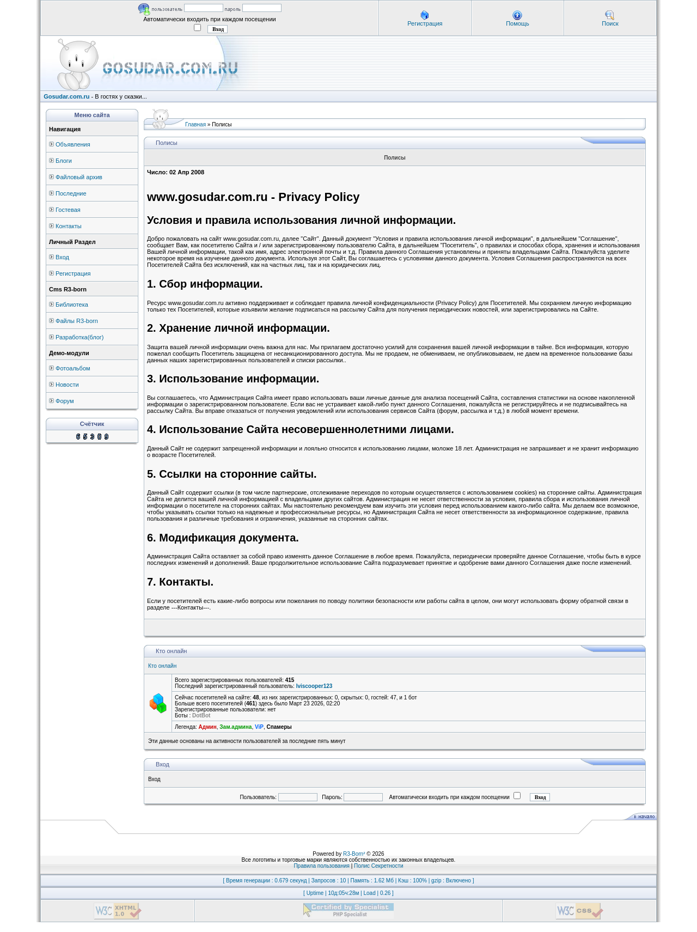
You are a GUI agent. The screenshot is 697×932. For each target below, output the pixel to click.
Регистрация (424, 23)
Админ (208, 727)
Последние (71, 193)
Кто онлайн (162, 666)
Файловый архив (79, 177)
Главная (195, 124)
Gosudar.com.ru (66, 96)
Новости (67, 384)
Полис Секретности (378, 866)
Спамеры (278, 727)
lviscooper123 (314, 686)
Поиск (610, 23)
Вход (62, 257)
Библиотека (72, 304)
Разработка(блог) (79, 337)
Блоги (64, 160)
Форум (65, 401)
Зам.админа (235, 727)
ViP (259, 727)
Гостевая (68, 209)
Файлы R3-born (77, 321)
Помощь (517, 23)
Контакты (69, 226)
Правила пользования (322, 866)
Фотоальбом (73, 368)
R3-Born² (354, 854)
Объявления (73, 144)
